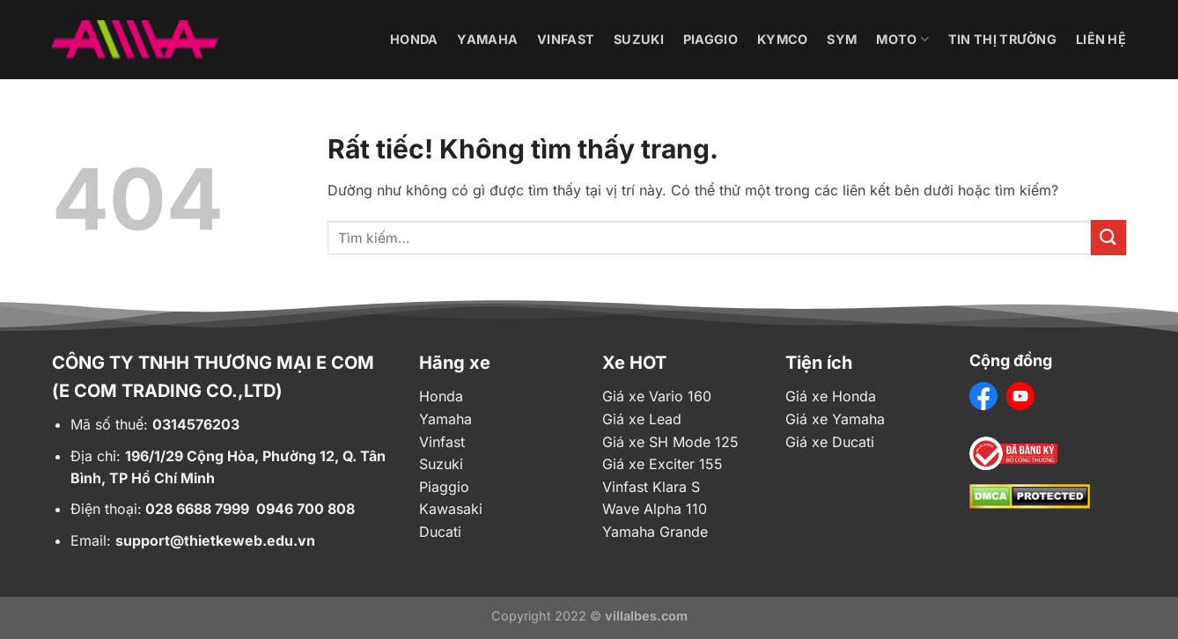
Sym (842, 39)
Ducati (440, 531)
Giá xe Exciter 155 (662, 464)
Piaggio (710, 39)
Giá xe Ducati (829, 442)
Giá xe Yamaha (835, 419)
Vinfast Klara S (651, 487)
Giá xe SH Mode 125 (670, 442)
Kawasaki (450, 509)
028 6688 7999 (197, 509)
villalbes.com (646, 615)
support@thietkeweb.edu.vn (215, 540)
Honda (414, 39)
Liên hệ (1101, 39)
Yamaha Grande (655, 531)
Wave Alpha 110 (654, 509)
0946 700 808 (305, 509)
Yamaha (487, 39)
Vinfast (565, 39)
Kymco (782, 39)
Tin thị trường (1002, 39)
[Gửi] (1108, 237)
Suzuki (639, 39)
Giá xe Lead (641, 419)
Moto (902, 39)
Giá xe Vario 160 (656, 396)
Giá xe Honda (830, 396)
